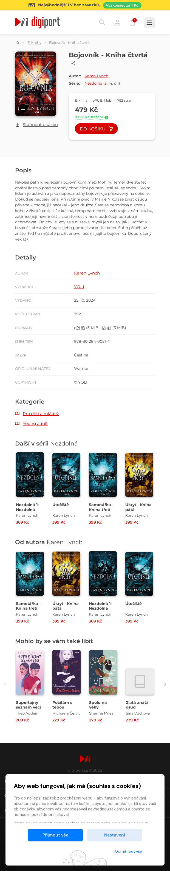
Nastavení (114, 835)
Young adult (35, 423)
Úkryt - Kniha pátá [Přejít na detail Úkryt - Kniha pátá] (138, 507)
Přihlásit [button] (117, 22)
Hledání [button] (102, 22)
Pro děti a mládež (41, 413)
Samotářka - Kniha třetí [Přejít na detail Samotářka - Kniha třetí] (101, 507)
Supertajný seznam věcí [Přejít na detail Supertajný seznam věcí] (28, 705)
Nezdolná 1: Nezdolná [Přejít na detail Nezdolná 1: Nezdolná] (27, 507)
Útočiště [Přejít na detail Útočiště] (60, 504)
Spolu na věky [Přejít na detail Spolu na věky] (98, 705)
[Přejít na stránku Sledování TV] (85, 5)
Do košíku (96, 129)
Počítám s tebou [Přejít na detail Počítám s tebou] (62, 705)
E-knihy (34, 42)
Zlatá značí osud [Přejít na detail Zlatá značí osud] (137, 705)
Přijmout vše (55, 835)
